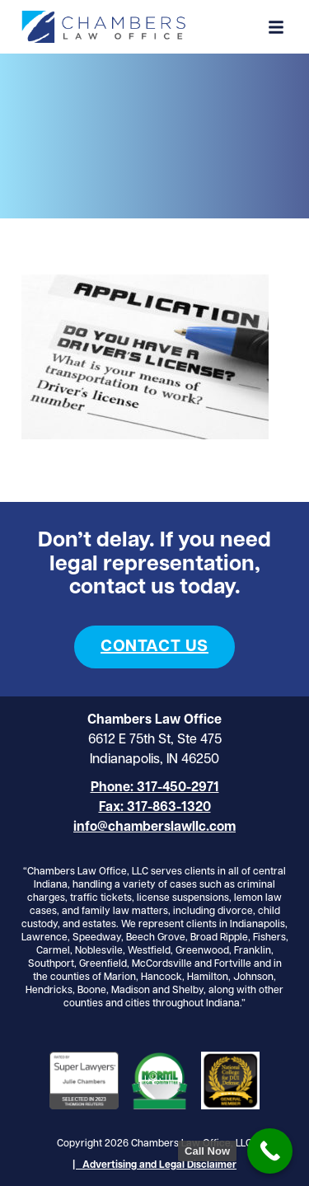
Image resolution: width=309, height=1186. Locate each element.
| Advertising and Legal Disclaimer (154, 1165)
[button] (276, 27)
